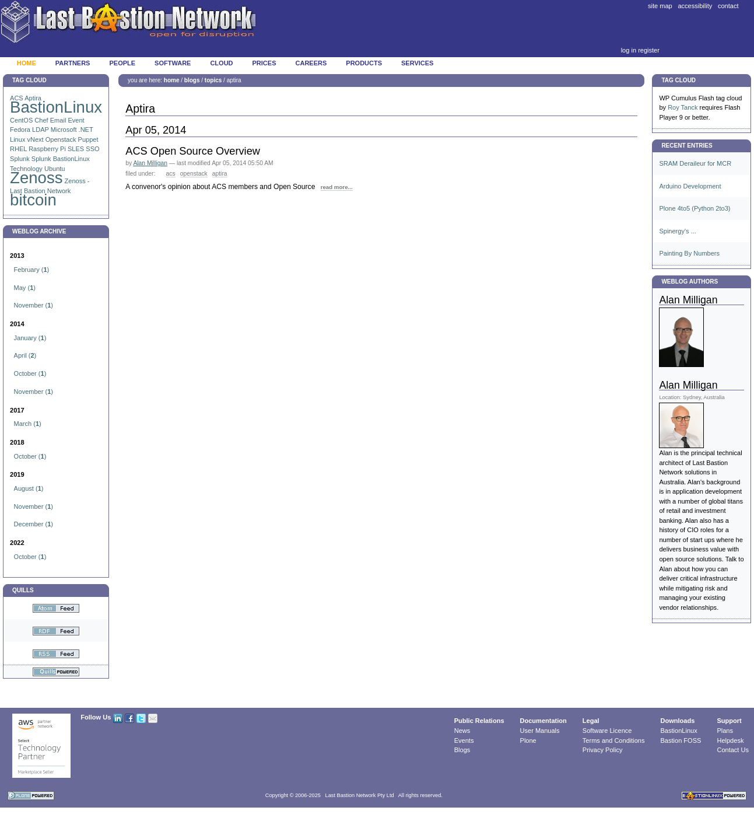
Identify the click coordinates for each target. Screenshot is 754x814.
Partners (72, 63)
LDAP (40, 129)
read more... (337, 187)
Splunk (20, 158)
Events (464, 740)
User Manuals (540, 730)
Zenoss (36, 178)
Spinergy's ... (677, 231)
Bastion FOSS (681, 740)
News (462, 730)
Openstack (60, 139)
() (32, 269)
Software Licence (607, 730)
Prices (264, 63)
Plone (528, 740)
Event (76, 120)
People (122, 63)
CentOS (21, 120)
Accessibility (695, 5)
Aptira (219, 173)
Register (649, 50)
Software (173, 63)
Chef (41, 120)
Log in (628, 50)
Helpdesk (730, 740)
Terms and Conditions (614, 740)
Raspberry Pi (47, 148)
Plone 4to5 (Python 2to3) (694, 208)
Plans (725, 730)
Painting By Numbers (689, 253)
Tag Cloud (29, 80)
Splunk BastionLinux (60, 158)
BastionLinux (56, 107)
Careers (311, 63)
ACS (171, 173)
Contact (728, 5)
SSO (92, 148)
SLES (76, 148)
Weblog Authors (689, 281)
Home (26, 63)
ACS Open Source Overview (192, 151)
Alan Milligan (150, 163)
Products (364, 63)
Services (417, 63)
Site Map (660, 5)
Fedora (20, 129)
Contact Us (733, 749)
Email (58, 120)
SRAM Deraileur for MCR (695, 163)
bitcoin (33, 200)
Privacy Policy (603, 749)
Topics (213, 80)
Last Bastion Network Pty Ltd (359, 795)
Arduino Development (690, 186)
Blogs (192, 80)
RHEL (18, 148)
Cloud (221, 63)
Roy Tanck (682, 107)
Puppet (88, 139)
